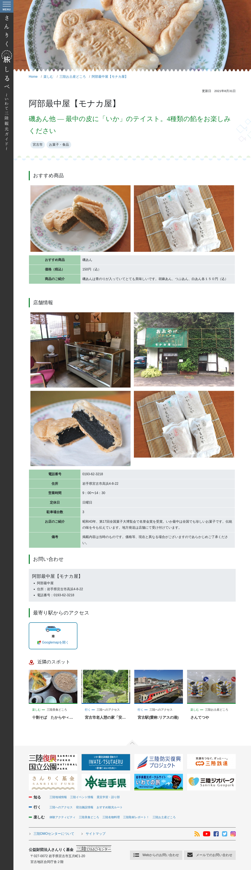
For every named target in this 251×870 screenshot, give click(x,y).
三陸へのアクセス (61, 807)
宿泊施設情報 (84, 807)
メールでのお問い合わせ (214, 855)
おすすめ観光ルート (110, 807)
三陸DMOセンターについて (54, 833)
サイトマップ (96, 833)
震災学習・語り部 (108, 797)
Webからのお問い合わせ (160, 855)
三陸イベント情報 (81, 797)
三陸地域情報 (58, 797)
